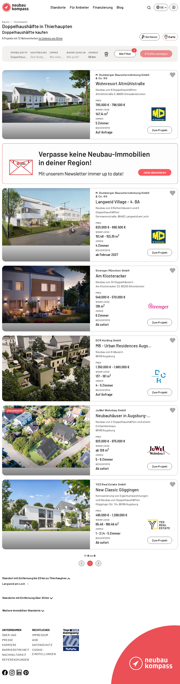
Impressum (40, 635)
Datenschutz (42, 644)
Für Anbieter (79, 7)
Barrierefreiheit (15, 649)
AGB (35, 640)
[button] (90, 163)
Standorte (58, 7)
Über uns (9, 635)
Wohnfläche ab (76, 52)
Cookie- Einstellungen (44, 652)
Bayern (5, 22)
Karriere (9, 644)
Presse (7, 640)
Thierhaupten (20, 22)
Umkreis (93, 52)
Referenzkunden (15, 659)
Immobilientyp (19, 52)
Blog (120, 7)
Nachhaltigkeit (14, 654)
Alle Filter (127, 52)
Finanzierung (103, 7)
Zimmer (54, 52)
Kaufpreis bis (38, 52)
